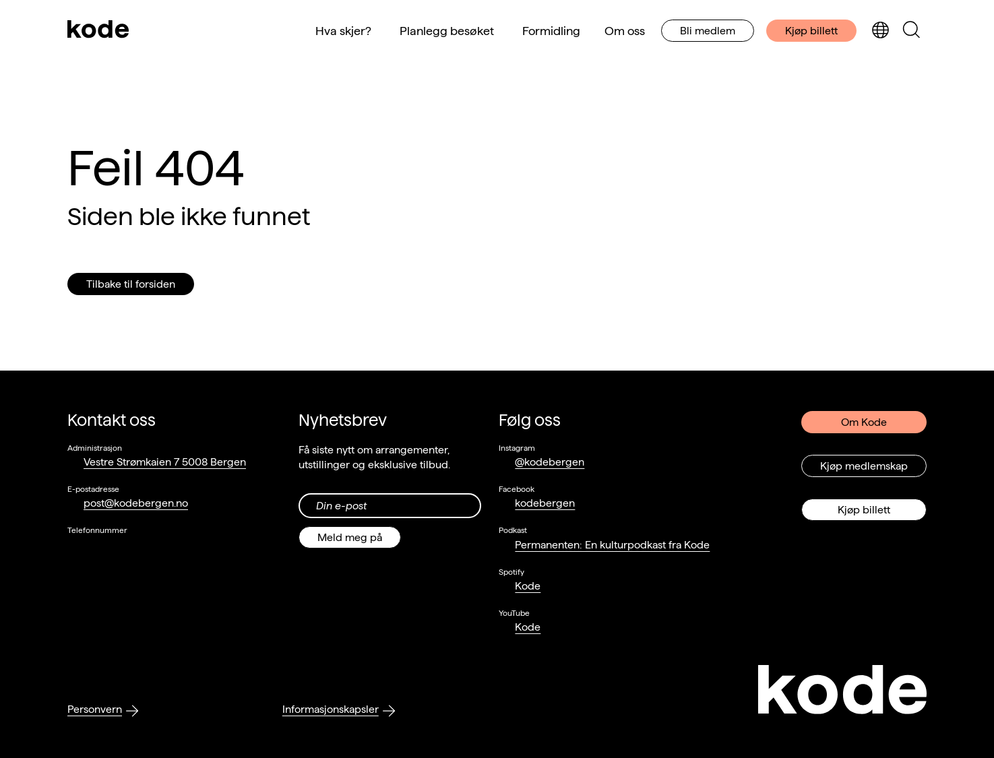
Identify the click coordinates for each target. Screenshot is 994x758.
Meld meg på (349, 537)
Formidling (551, 30)
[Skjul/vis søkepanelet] (911, 30)
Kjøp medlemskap (864, 466)
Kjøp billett (811, 30)
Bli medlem (707, 30)
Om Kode (864, 422)
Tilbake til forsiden (130, 284)
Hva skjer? (343, 30)
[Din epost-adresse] (390, 505)
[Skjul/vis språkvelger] (880, 30)
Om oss (624, 30)
